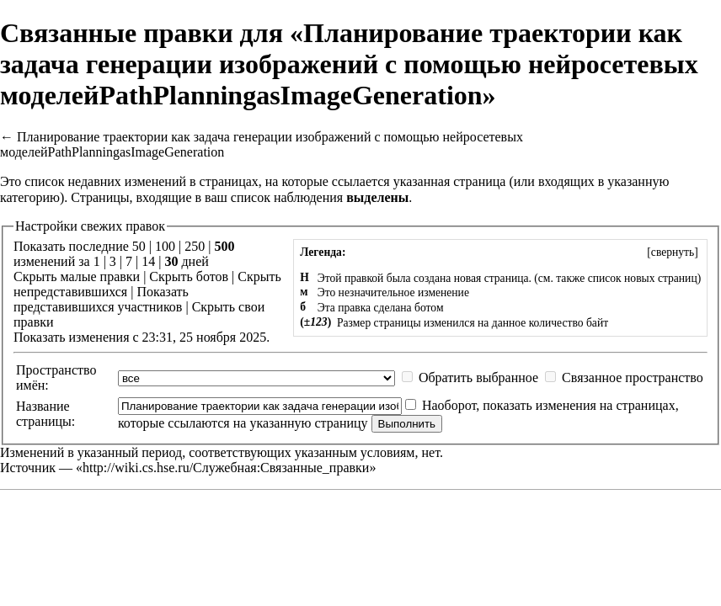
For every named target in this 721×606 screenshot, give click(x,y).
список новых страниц (642, 278)
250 (194, 246)
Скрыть (34, 276)
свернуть (672, 252)
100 (165, 246)
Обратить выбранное (478, 377)
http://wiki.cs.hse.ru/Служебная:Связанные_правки (226, 467)
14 (148, 261)
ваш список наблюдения (274, 197)
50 (139, 246)
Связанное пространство (632, 377)
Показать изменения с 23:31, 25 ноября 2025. (141, 337)
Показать (162, 291)
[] (672, 252)
